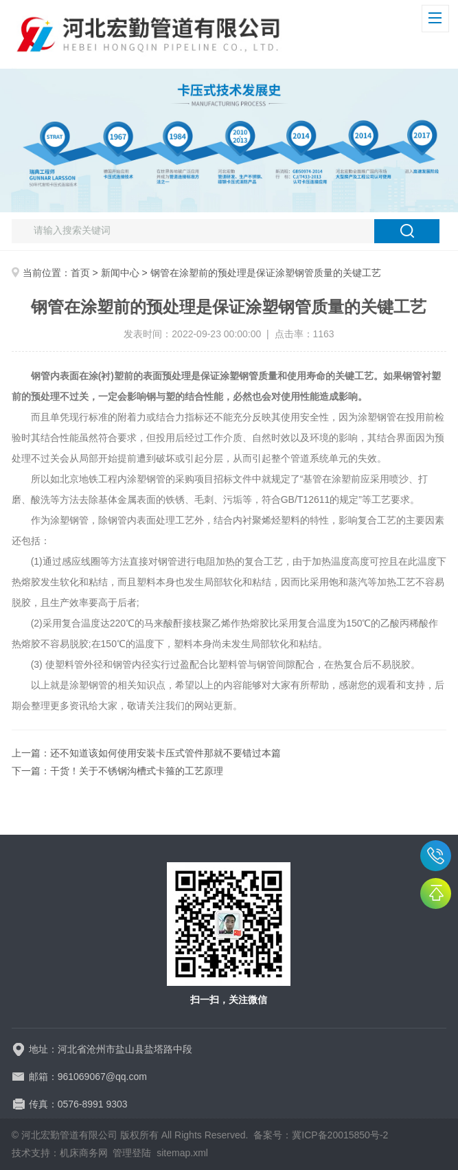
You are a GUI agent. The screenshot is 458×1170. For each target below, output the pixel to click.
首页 (80, 272)
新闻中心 (120, 272)
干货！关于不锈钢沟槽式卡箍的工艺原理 (136, 770)
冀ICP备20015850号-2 (340, 1134)
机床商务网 (84, 1152)
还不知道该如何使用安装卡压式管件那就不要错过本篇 (165, 752)
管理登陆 (132, 1152)
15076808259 (435, 855)
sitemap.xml (182, 1152)
